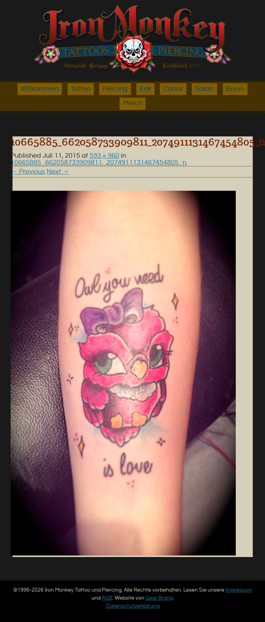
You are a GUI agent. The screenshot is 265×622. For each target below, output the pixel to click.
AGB (107, 598)
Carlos (173, 88)
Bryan (235, 88)
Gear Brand (159, 598)
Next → (58, 171)
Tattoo (80, 88)
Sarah (204, 88)
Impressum (239, 590)
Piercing (115, 88)
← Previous (28, 171)
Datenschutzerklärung (132, 606)
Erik (145, 88)
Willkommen (40, 88)
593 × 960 (104, 155)
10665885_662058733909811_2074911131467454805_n (98, 162)
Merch (132, 103)
